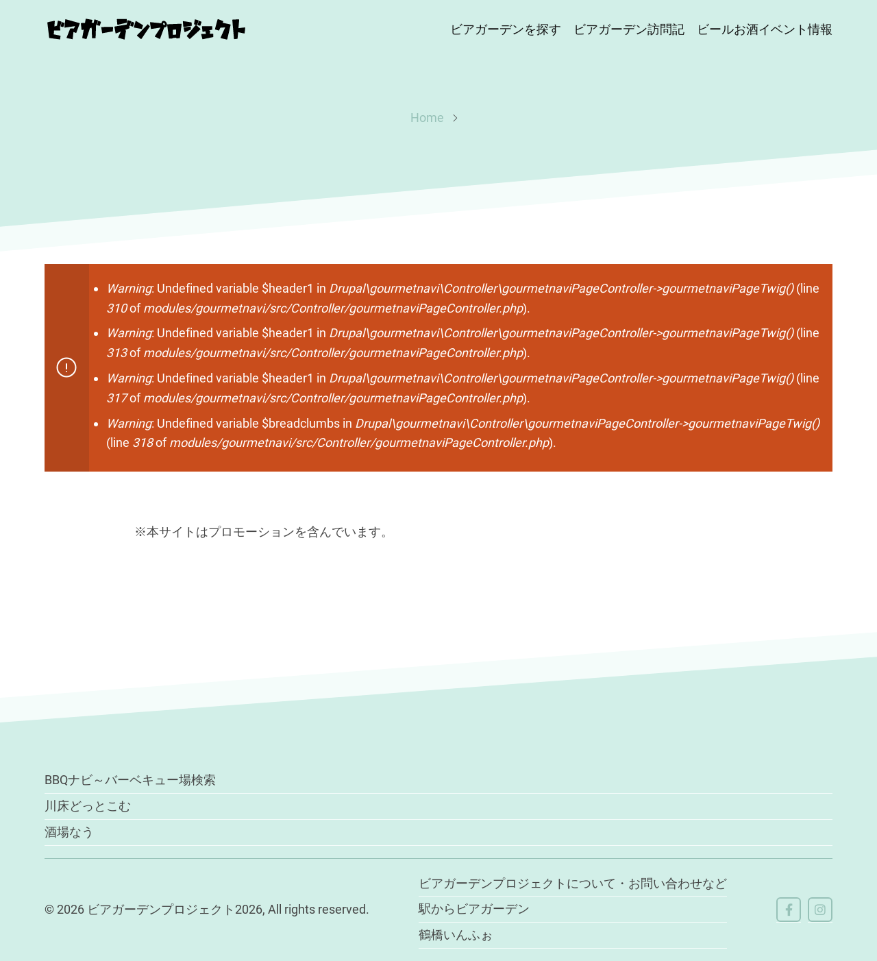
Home (427, 117)
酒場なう (69, 832)
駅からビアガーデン (474, 908)
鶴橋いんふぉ (456, 934)
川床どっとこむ (88, 806)
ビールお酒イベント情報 (764, 29)
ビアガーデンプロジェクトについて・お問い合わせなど (573, 883)
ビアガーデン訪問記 (628, 29)
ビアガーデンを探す (505, 29)
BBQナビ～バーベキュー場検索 (130, 780)
